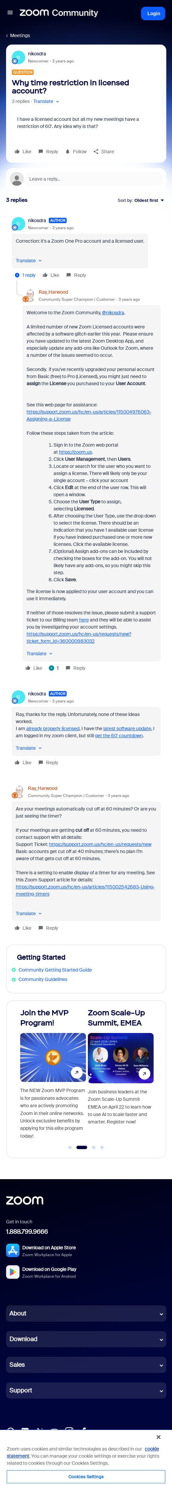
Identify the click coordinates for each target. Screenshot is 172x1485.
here (84, 620)
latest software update (127, 728)
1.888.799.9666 (27, 1232)
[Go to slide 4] (102, 1147)
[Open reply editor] (86, 179)
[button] (10, 13)
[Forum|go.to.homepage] (59, 13)
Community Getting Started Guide (55, 970)
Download (23, 1339)
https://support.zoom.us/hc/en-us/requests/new (100, 844)
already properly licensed (52, 728)
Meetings (20, 35)
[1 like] (54, 668)
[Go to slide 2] (82, 1147)
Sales (17, 1365)
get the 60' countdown (119, 736)
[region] (86, 1457)
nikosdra (37, 54)
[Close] (159, 1437)
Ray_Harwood (53, 292)
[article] (86, 249)
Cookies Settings (86, 1477)
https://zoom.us (75, 452)
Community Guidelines (43, 979)
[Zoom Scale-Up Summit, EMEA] (121, 1076)
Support (20, 1390)
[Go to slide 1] (70, 1147)
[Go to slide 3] (94, 1147)
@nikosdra (113, 313)
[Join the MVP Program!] (53, 1076)
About (17, 1313)
